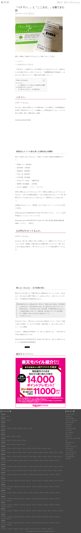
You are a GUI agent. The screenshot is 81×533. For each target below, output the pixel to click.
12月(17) (4, 510)
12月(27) (4, 523)
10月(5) (14, 474)
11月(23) (10, 504)
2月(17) (3, 500)
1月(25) (9, 500)
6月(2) (35, 456)
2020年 (3, 438)
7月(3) (30, 456)
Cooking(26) (70, 418)
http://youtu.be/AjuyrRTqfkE (23, 120)
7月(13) (34, 510)
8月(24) (28, 486)
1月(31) (3, 513)
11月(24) (10, 517)
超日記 (5, 2)
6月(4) (36, 466)
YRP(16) (68, 458)
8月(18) (28, 510)
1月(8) (3, 476)
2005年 (3, 514)
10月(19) (17, 480)
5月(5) (41, 466)
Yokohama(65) (70, 456)
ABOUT (60, 3)
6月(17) (40, 480)
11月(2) (3, 420)
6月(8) (40, 510)
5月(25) (45, 523)
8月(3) (26, 466)
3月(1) (3, 416)
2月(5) (55, 456)
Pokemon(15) (70, 442)
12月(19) (4, 486)
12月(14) (4, 517)
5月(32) (45, 486)
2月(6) (61, 480)
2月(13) (57, 492)
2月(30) (3, 488)
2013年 (3, 468)
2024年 (3, 422)
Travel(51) (69, 450)
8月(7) (25, 452)
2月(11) (57, 460)
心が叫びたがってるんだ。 (25, 87)
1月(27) (9, 519)
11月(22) (10, 523)
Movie (31, 13)
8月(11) (28, 480)
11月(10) (10, 480)
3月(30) (57, 498)
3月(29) (57, 523)
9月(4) (21, 460)
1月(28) (9, 525)
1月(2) (3, 424)
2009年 (3, 490)
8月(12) (25, 474)
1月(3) (19, 436)
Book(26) (69, 416)
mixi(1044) (69, 432)
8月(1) (14, 444)
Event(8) (69, 424)
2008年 (3, 496)
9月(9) (14, 448)
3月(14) (52, 474)
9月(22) (22, 486)
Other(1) (69, 436)
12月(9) (3, 452)
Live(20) (69, 430)
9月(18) (22, 517)
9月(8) (22, 529)
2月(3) (56, 452)
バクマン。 (20, 83)
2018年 (3, 446)
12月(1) (3, 428)
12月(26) (4, 466)
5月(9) (42, 492)
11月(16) (10, 498)
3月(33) (57, 486)
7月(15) (32, 529)
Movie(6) (69, 434)
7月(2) (30, 470)
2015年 (3, 458)
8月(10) (28, 498)
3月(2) (51, 466)
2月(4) (44, 448)
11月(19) (10, 486)
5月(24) (45, 504)
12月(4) (3, 448)
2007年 (3, 502)
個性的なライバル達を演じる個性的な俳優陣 (33, 85)
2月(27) (60, 510)
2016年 (3, 454)
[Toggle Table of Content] (43, 80)
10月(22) (17, 498)
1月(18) (3, 494)
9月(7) (20, 474)
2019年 (3, 442)
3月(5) (51, 452)
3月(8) (52, 460)
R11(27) (68, 444)
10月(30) (17, 523)
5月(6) (40, 456)
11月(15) (10, 510)
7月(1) (24, 448)
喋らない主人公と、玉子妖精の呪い (30, 89)
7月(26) (34, 523)
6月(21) (40, 504)
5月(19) (45, 480)
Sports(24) (69, 448)
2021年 (3, 434)
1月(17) (9, 506)
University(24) (71, 452)
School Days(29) (71, 446)
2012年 (3, 472)
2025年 (3, 418)
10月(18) (17, 486)
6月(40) (40, 486)
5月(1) (25, 428)
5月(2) (19, 444)
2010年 (3, 484)
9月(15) (22, 510)
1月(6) (60, 470)
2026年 (3, 414)
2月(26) (3, 519)
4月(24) (51, 486)
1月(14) (3, 462)
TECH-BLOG (75, 3)
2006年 (3, 509)
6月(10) (36, 460)
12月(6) (3, 474)
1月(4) (61, 452)
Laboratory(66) (71, 428)
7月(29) (34, 486)
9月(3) (20, 452)
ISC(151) (69, 426)
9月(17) (22, 498)
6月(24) (35, 452)
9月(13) (20, 492)
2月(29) (3, 506)
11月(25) (10, 529)
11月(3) (9, 448)
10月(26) (17, 517)
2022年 (3, 430)
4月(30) (51, 504)
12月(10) (4, 460)
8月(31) (27, 529)
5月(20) (45, 517)
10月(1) (14, 428)
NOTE (66, 3)
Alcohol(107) (70, 414)
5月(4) (41, 452)
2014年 (3, 464)
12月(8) (3, 492)
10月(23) (17, 504)
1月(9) (3, 482)
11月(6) (9, 466)
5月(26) (45, 498)
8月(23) (28, 504)
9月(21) (22, 480)
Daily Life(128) (71, 420)
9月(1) (20, 428)
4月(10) (50, 529)
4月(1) (14, 436)
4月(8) (46, 452)
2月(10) (57, 474)
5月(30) (44, 529)
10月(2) (14, 452)
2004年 (3, 521)
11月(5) (9, 452)
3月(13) (55, 510)
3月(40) (57, 504)
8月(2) (25, 456)
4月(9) (34, 448)
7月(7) (30, 452)
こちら (26, 102)
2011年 (3, 478)
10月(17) (17, 510)
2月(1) (8, 416)
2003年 (3, 527)
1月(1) (9, 420)
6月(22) (38, 529)
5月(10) (41, 474)
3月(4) (50, 470)
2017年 (3, 450)
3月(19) (57, 517)
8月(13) (26, 492)
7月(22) (34, 498)
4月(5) (45, 456)
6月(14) (40, 498)
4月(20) (51, 498)
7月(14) (34, 480)
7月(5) (31, 474)
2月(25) (3, 525)
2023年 (3, 426)
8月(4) (14, 440)
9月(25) (22, 504)
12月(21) (4, 498)
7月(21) (34, 504)
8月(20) (28, 517)
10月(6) (15, 460)
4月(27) (51, 517)
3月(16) (52, 492)
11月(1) (9, 428)
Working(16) (70, 454)
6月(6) (35, 470)
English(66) (70, 422)
